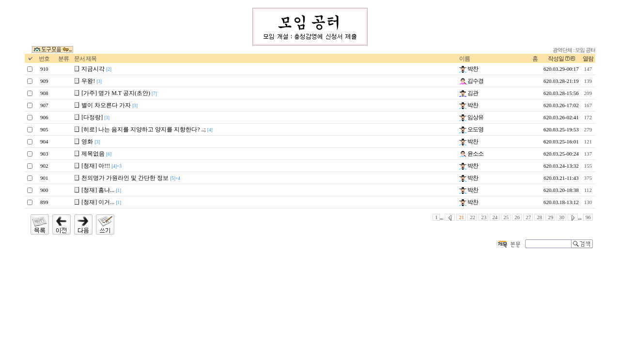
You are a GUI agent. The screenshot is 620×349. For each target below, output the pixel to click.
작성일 (556, 58)
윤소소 (471, 153)
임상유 (471, 117)
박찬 (468, 68)
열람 (588, 58)
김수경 (471, 81)
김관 (468, 93)
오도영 (471, 129)
